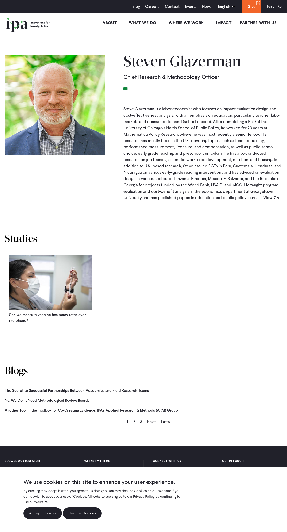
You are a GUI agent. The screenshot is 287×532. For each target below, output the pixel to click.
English (221, 6)
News (204, 6)
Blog (133, 6)
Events (188, 6)
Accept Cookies (42, 513)
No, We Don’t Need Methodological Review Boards (47, 400)
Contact (169, 6)
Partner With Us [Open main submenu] (261, 23)
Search (270, 6)
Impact (225, 23)
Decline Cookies (82, 513)
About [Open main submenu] (116, 23)
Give (249, 6)
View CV (271, 197)
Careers (149, 6)
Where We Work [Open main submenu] (190, 23)
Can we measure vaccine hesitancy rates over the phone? (47, 317)
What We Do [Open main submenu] (148, 23)
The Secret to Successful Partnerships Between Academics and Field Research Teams (77, 390)
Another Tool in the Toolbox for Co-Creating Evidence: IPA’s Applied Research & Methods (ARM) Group (91, 410)
